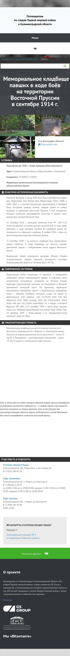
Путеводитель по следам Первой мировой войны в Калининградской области (35, 20)
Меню (35, 37)
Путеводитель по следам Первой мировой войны (19, 59)
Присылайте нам (47, 144)
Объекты (44, 59)
